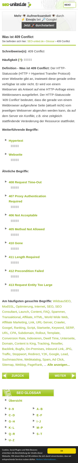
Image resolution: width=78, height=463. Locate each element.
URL (5, 333)
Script (31, 327)
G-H (12, 421)
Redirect (34, 354)
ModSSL (8, 306)
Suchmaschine (12, 359)
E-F (40, 415)
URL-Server (44, 322)
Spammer (58, 311)
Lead (64, 354)
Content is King (25, 343)
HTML (38, 317)
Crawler (59, 322)
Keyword (58, 327)
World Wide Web (56, 317)
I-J (39, 421)
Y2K (44, 354)
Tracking (43, 343)
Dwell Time (50, 338)
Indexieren (34, 338)
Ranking (19, 327)
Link (31, 322)
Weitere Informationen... (46, 459)
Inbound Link (55, 349)
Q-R (12, 434)
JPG (68, 349)
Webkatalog (32, 359)
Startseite (43, 327)
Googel (7, 327)
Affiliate (27, 317)
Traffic (6, 354)
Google (54, 354)
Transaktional (11, 317)
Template (53, 333)
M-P (40, 427)
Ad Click (58, 359)
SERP (70, 327)
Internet (40, 306)
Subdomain (26, 333)
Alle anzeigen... (58, 364)
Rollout (40, 333)
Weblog (20, 364)
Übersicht (15, 400)
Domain (7, 343)
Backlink (8, 349)
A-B (40, 409)
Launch (24, 311)
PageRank (34, 364)
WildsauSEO (62, 301)
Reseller (56, 343)
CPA (13, 333)
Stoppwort (19, 354)
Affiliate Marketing (14, 322)
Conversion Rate (13, 338)
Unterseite (67, 338)
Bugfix (19, 349)
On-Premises (35, 349)
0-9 (11, 409)
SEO (50, 306)
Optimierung (24, 306)
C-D (12, 415)
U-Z (12, 440)
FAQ (46, 311)
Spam (46, 359)
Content (36, 311)
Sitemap (8, 364)
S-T (40, 434)
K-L (12, 427)
